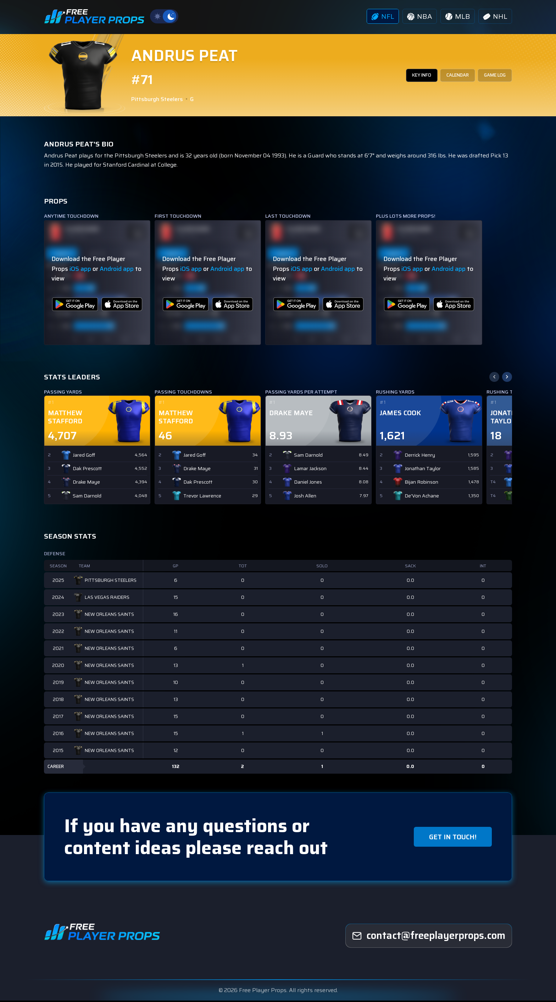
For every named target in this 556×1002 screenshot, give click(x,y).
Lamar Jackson (310, 470)
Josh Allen (305, 497)
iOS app (80, 269)
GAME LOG (492, 76)
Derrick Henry (420, 456)
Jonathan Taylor (423, 470)
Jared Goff (84, 456)
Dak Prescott (87, 470)
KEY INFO (409, 76)
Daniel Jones (308, 483)
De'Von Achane (422, 497)
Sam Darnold (87, 497)
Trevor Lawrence (202, 497)
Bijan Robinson (421, 483)
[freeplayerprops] (428, 937)
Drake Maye (86, 483)
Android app (117, 269)
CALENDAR (449, 76)
